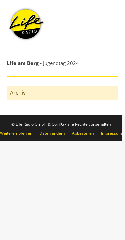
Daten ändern (52, 133)
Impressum (111, 133)
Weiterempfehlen (16, 133)
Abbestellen (83, 133)
